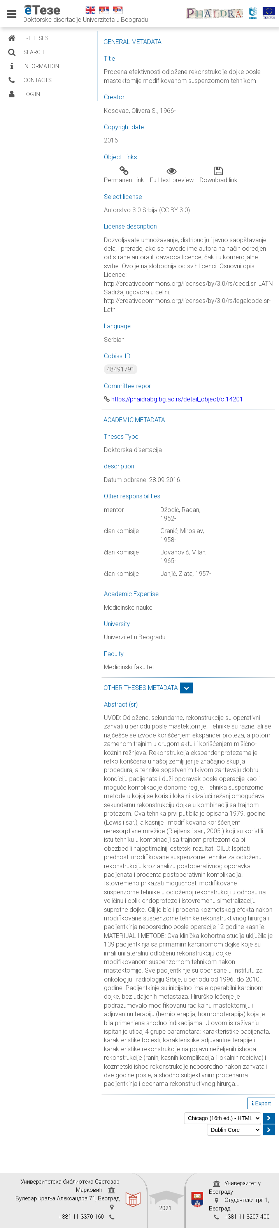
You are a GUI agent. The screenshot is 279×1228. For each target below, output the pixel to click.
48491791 (121, 369)
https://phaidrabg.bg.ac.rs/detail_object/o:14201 (173, 399)
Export (261, 1103)
